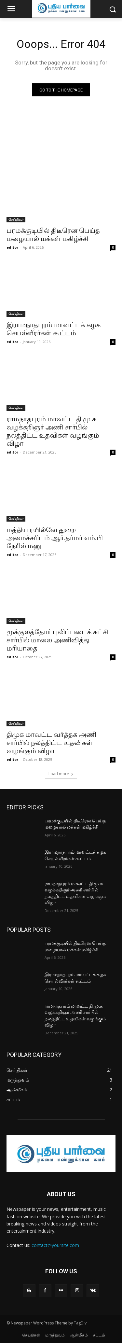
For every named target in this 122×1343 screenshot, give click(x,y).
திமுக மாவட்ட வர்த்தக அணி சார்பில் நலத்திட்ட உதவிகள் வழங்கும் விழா (51, 743)
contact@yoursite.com (55, 1245)
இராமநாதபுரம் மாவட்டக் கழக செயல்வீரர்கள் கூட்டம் (54, 329)
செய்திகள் (15, 219)
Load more (61, 773)
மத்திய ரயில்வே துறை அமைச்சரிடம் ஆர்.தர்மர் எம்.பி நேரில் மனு (55, 538)
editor (12, 247)
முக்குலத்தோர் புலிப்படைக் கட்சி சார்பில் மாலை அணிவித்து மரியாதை (57, 640)
